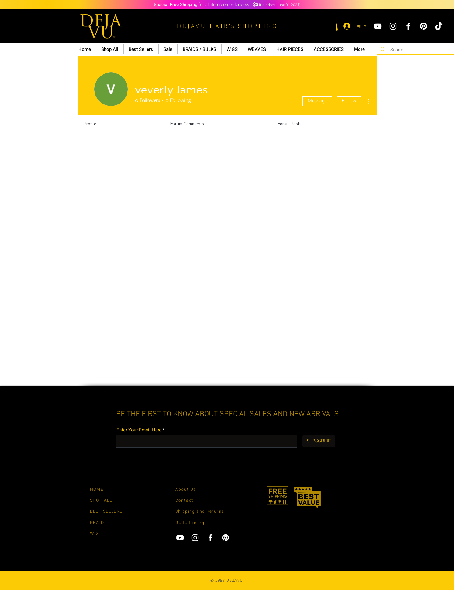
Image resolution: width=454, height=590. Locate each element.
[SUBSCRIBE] (318, 441)
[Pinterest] (423, 26)
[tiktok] (438, 26)
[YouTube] (377, 26)
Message (317, 100)
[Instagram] (393, 26)
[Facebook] (408, 26)
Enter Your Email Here (139, 430)
